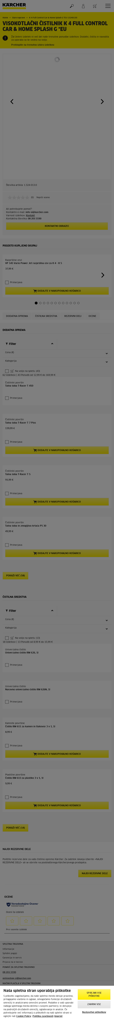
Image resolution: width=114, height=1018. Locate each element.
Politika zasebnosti (43, 1016)
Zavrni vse (94, 1004)
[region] (57, 1002)
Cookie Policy (23, 1016)
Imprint (58, 1016)
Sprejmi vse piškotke (94, 994)
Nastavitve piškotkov (94, 1012)
